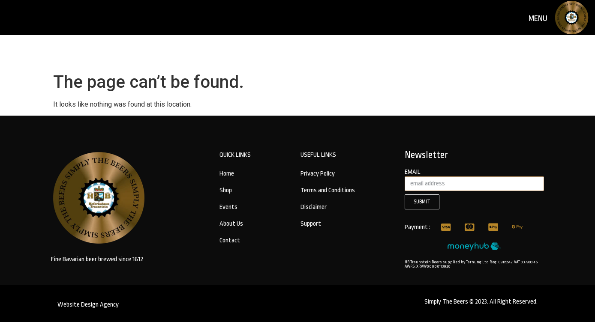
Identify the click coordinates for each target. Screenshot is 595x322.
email (413, 172)
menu (538, 18)
